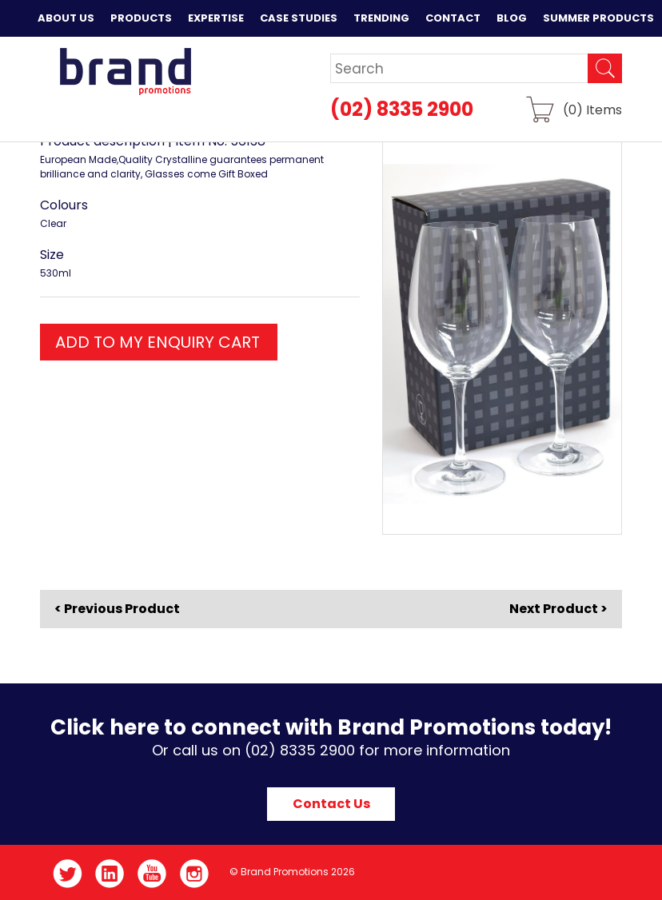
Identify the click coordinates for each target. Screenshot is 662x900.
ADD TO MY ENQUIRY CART (157, 342)
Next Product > (558, 608)
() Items (592, 109)
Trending (381, 18)
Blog (511, 18)
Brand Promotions (125, 71)
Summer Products (598, 18)
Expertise (216, 18)
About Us (66, 18)
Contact (453, 18)
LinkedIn (110, 873)
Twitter (67, 873)
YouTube (152, 873)
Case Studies (298, 18)
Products (141, 18)
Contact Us (331, 803)
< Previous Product (117, 609)
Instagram (194, 873)
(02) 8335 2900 (401, 109)
